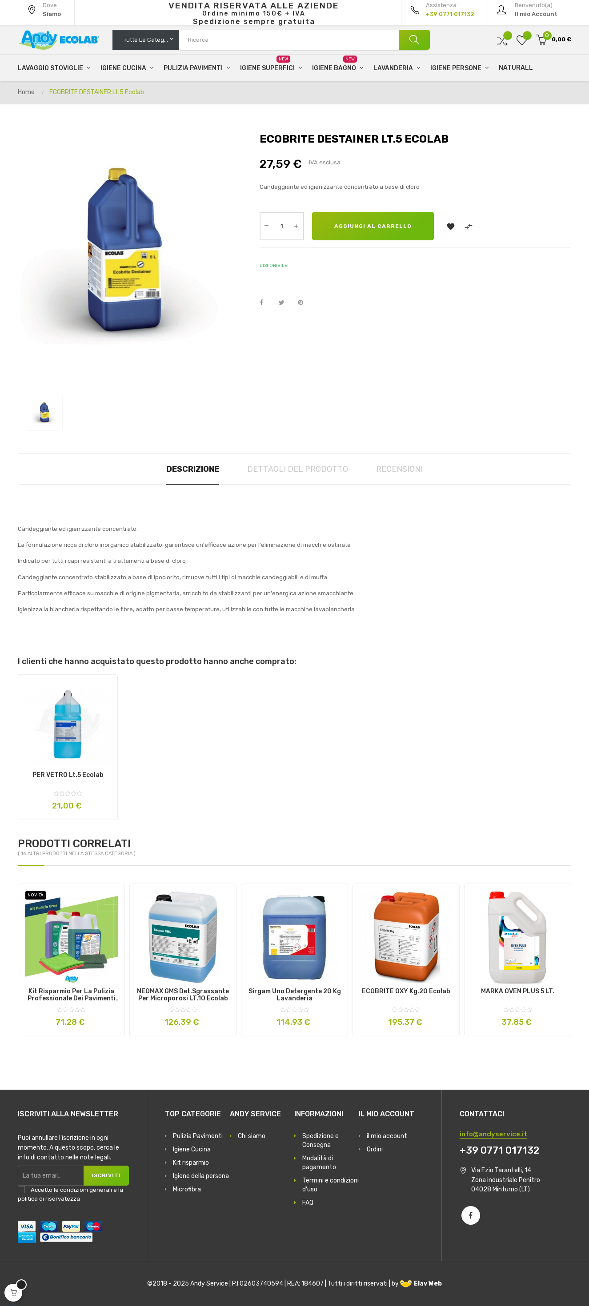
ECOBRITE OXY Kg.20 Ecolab (406, 991)
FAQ (307, 1202)
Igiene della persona (201, 1176)
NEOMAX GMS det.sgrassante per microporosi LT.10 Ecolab (183, 995)
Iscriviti (106, 1175)
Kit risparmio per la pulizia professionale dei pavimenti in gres (72, 995)
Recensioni (399, 469)
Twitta (285, 303)
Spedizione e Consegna (320, 1140)
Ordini (375, 1149)
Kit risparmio (191, 1163)
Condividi (266, 303)
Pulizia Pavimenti (198, 1136)
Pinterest (304, 303)
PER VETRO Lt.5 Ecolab (68, 775)
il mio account (387, 1136)
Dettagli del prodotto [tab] (297, 469)
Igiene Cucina (192, 1149)
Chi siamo (251, 1136)
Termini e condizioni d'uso (330, 1185)
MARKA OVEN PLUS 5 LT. (517, 991)
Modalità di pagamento (319, 1163)
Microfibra (187, 1189)
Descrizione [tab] (192, 469)
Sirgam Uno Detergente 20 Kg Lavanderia (294, 995)
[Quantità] (282, 226)
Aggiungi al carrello (373, 226)
